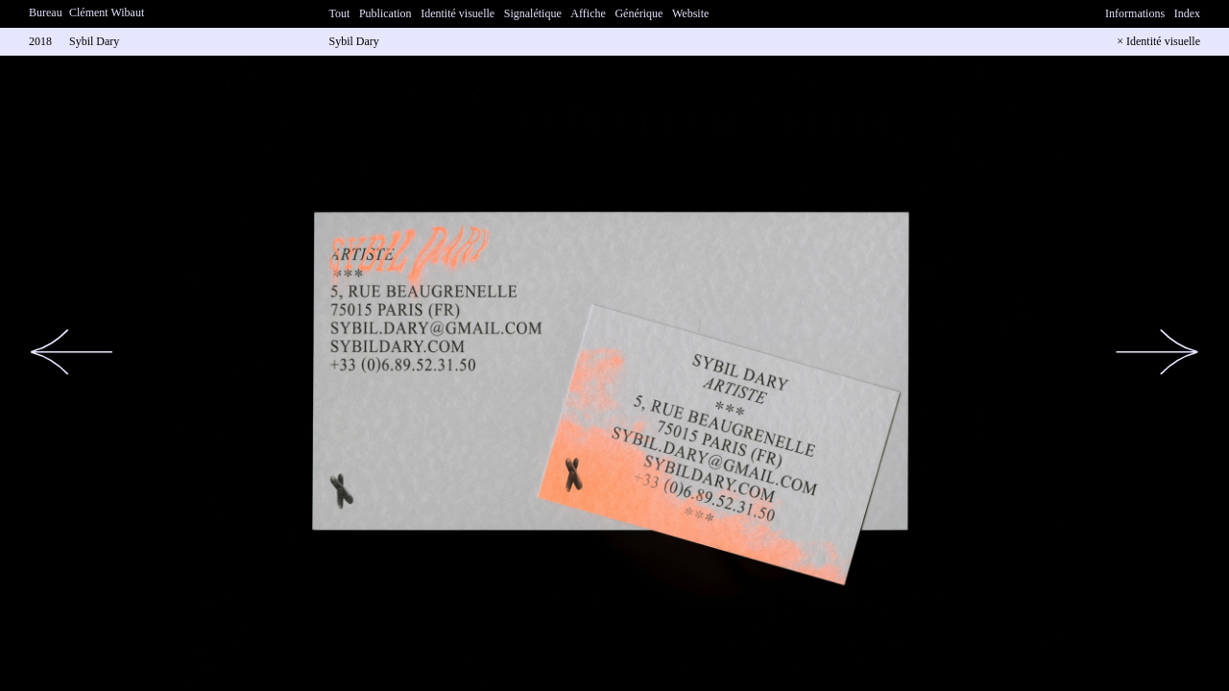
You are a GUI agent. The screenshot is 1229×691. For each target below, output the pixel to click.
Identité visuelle (457, 13)
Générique (638, 13)
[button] (72, 352)
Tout (339, 13)
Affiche (587, 13)
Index (1187, 13)
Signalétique (533, 13)
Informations (1135, 13)
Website (690, 13)
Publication (385, 13)
